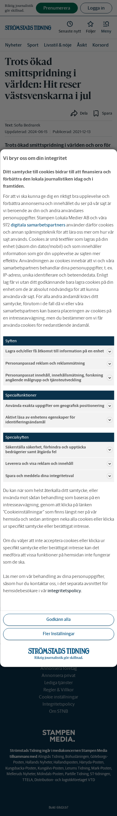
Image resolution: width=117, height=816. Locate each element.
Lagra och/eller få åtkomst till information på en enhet (59, 351)
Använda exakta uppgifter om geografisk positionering (59, 406)
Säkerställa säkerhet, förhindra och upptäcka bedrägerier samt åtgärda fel (59, 449)
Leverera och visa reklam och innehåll (59, 464)
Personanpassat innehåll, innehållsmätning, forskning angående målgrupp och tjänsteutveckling (59, 377)
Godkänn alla (58, 619)
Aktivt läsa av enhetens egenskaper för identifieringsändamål (59, 420)
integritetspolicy (64, 590)
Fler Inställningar (59, 634)
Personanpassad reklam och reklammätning (59, 364)
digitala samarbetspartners (38, 225)
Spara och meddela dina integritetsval (59, 476)
